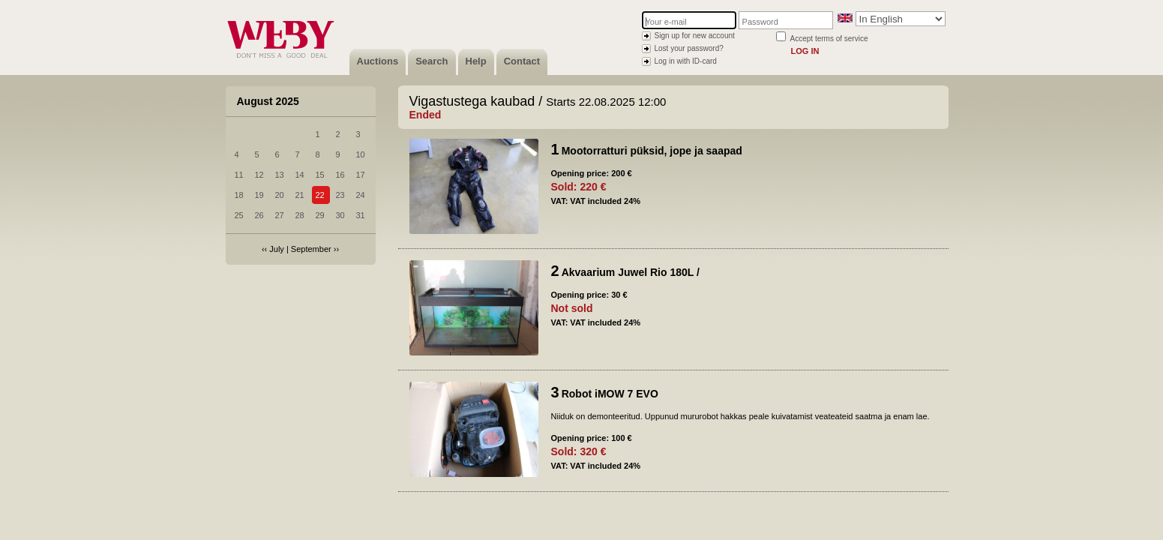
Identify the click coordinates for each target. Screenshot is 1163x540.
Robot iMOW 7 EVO (610, 394)
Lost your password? (689, 48)
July (276, 249)
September (311, 249)
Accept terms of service (829, 38)
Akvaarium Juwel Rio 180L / (631, 272)
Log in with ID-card (686, 61)
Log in (805, 51)
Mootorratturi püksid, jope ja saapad (652, 151)
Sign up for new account (695, 36)
